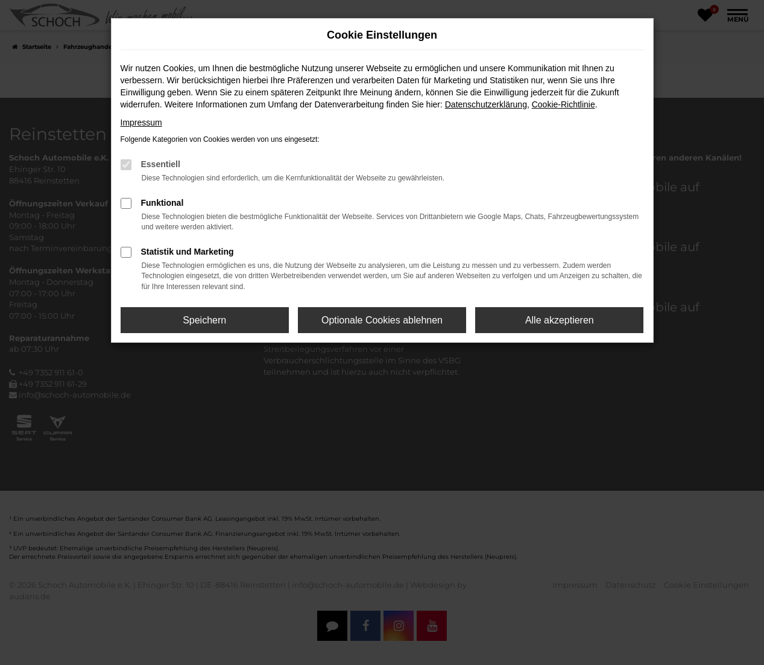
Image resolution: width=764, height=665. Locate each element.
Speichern (204, 320)
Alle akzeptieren (559, 320)
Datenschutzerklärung (486, 104)
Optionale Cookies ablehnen (382, 320)
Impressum (141, 122)
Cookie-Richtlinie (563, 104)
